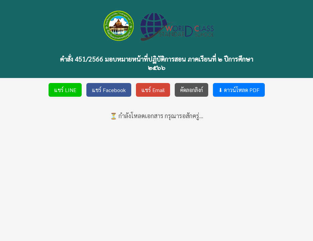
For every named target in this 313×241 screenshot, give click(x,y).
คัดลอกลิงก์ (191, 89)
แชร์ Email (153, 89)
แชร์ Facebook (109, 89)
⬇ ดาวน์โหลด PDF (238, 89)
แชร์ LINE (65, 89)
